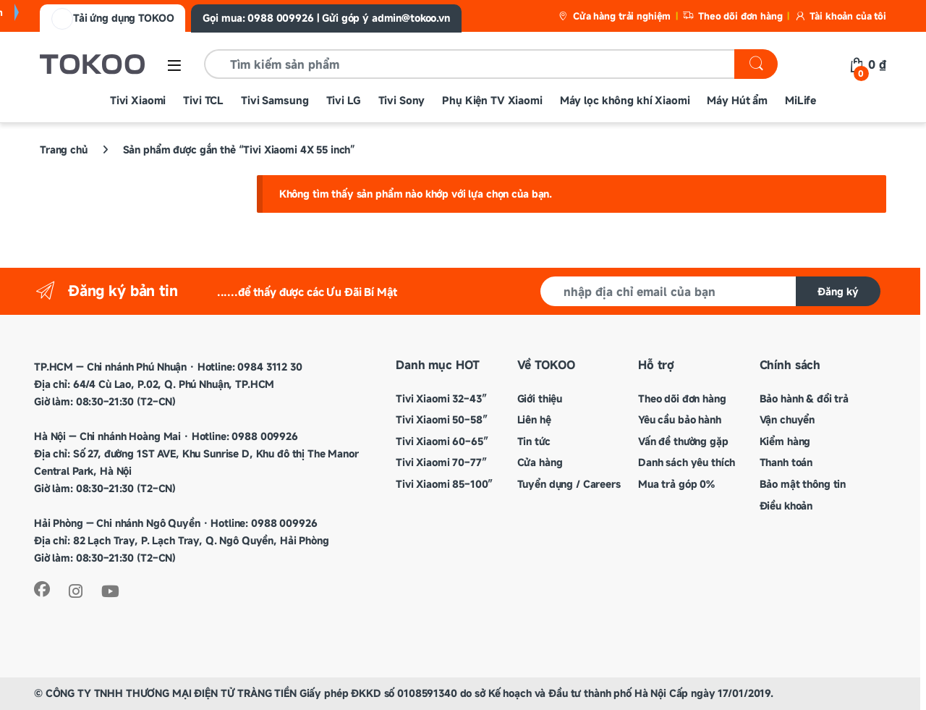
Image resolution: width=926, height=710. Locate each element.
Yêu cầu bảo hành (679, 419)
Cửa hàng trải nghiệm (614, 15)
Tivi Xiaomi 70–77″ (441, 462)
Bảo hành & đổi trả (804, 398)
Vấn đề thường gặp (683, 441)
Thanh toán (786, 462)
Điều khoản (786, 505)
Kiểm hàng (785, 441)
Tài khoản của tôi (840, 15)
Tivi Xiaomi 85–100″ (444, 484)
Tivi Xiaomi (138, 100)
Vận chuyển (787, 419)
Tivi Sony (401, 100)
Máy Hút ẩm (737, 100)
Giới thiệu (540, 398)
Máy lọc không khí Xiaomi (625, 100)
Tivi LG (343, 100)
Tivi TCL (203, 100)
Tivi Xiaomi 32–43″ (441, 398)
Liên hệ (534, 419)
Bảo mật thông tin (803, 484)
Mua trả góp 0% (676, 484)
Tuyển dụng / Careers (569, 484)
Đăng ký (838, 291)
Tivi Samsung (274, 100)
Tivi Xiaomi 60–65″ (442, 441)
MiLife (800, 100)
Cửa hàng (540, 462)
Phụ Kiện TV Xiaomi (492, 100)
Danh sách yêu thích (686, 462)
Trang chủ (64, 149)
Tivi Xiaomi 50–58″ (441, 419)
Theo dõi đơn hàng (732, 15)
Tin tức (534, 441)
